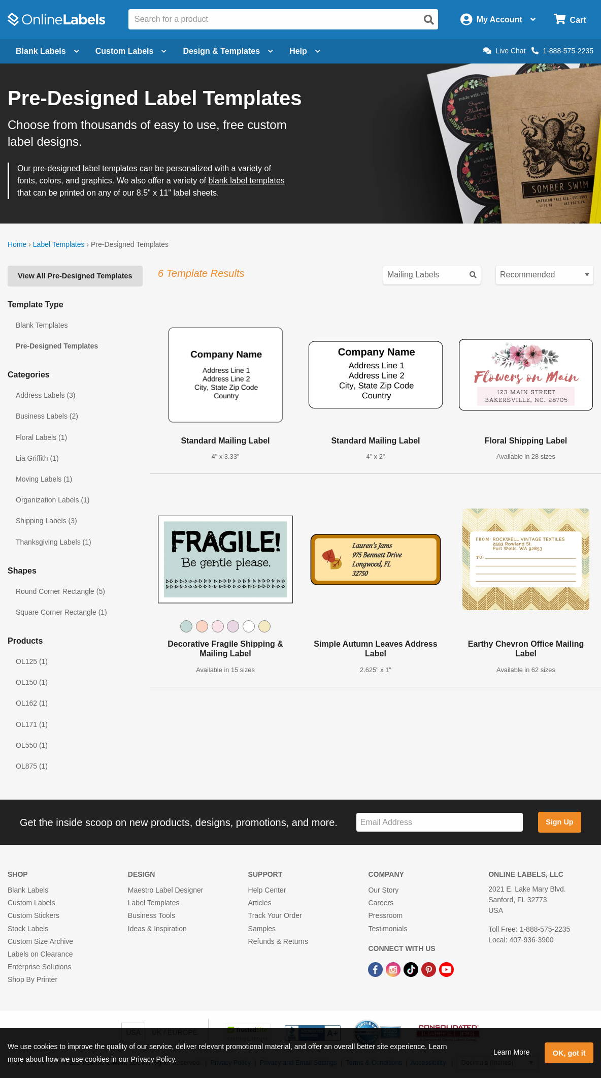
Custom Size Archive (40, 941)
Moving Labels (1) (44, 479)
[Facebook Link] (376, 969)
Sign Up (559, 822)
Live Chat (504, 50)
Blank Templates (42, 325)
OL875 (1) (32, 766)
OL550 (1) (32, 745)
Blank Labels (28, 890)
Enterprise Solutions (39, 967)
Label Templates (59, 244)
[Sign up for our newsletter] (439, 822)
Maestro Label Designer (166, 890)
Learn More (511, 1052)
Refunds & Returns (278, 941)
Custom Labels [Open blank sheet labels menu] (131, 51)
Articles (260, 903)
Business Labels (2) (47, 416)
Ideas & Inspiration (157, 929)
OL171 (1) (32, 724)
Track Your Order (275, 915)
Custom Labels (31, 903)
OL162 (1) (32, 703)
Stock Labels (28, 929)
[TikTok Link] (412, 969)
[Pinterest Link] (429, 969)
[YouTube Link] (446, 969)
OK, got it (569, 1053)
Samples (262, 929)
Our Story (383, 890)
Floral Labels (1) (41, 437)
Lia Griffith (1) (37, 458)
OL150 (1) (32, 682)
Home (17, 244)
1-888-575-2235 (562, 51)
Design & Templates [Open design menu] (228, 51)
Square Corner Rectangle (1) (61, 612)
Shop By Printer (32, 979)
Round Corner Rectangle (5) (60, 591)
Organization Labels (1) (53, 500)
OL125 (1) (32, 661)
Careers (380, 903)
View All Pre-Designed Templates (75, 276)
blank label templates (246, 180)
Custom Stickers (33, 915)
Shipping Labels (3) (46, 521)
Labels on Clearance (40, 954)
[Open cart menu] (569, 19)
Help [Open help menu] (304, 51)
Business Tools (151, 915)
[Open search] (429, 20)
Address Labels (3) (46, 395)
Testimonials (387, 929)
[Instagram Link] (394, 969)
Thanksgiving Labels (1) (53, 542)
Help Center (267, 890)
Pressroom (385, 915)
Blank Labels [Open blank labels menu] (47, 51)
